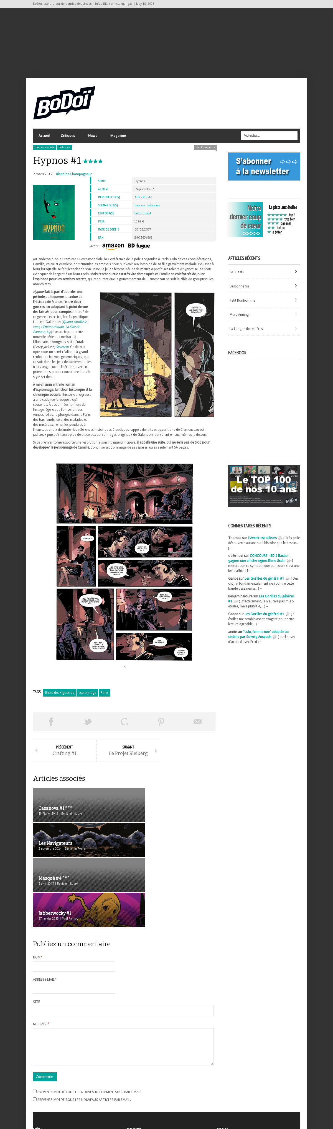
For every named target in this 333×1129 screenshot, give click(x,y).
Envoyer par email (197, 725)
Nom (37, 892)
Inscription (41, 1084)
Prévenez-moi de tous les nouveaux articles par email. (84, 1041)
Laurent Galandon (147, 209)
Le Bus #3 (237, 275)
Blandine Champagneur (74, 177)
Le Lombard (142, 217)
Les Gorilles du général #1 (264, 582)
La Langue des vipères (246, 332)
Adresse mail (45, 914)
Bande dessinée (45, 150)
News (92, 140)
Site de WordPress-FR (49, 1104)
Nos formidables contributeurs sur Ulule (248, 1102)
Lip (48, 335)
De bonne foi (239, 290)
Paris (104, 696)
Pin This (161, 725)
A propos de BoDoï (232, 1083)
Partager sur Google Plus (124, 725)
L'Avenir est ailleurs (262, 541)
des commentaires (50, 1099)
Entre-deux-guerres (59, 696)
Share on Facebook (51, 725)
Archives (131, 1085)
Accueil (44, 139)
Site (36, 936)
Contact (224, 1093)
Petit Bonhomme (242, 304)
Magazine (118, 140)
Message (41, 958)
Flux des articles (48, 1094)
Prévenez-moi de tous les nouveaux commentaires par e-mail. (89, 1033)
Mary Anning (239, 318)
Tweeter (88, 725)
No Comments (206, 150)
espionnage (87, 696)
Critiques (67, 140)
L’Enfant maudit (52, 330)
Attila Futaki (143, 200)
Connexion (41, 1089)
